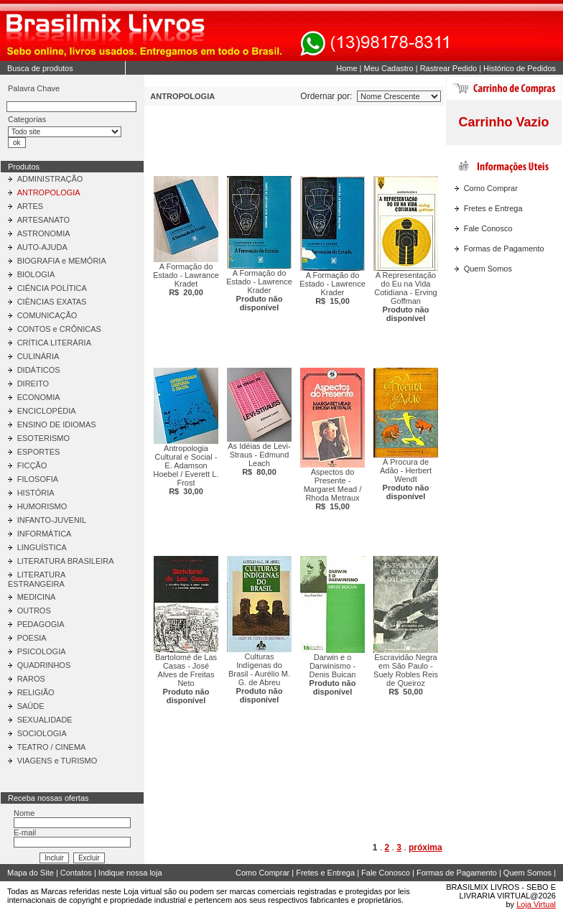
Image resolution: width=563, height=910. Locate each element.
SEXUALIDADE (45, 719)
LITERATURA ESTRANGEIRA (36, 579)
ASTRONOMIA (43, 233)
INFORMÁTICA (44, 533)
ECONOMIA (38, 397)
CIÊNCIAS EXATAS (52, 301)
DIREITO (33, 383)
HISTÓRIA (36, 492)
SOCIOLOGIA (42, 733)
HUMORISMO (42, 506)
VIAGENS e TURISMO (57, 760)
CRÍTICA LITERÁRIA (54, 342)
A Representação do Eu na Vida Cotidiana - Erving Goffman (405, 296)
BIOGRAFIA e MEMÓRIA (61, 260)
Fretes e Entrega (493, 208)
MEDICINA (36, 597)
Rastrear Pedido (449, 68)
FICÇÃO (32, 465)
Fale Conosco (488, 228)
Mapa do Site (30, 872)
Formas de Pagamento (504, 248)
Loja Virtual (536, 904)
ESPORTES (38, 451)
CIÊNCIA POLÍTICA (52, 288)
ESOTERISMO (43, 438)
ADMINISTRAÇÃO (50, 179)
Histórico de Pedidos (519, 68)
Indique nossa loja (130, 872)
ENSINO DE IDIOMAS (56, 424)
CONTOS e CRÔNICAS (59, 329)
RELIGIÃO (36, 692)
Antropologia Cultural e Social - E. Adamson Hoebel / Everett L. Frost (185, 470)
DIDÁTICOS (38, 370)
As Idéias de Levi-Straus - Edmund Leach (259, 459)
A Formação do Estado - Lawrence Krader (259, 290)
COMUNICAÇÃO (47, 315)
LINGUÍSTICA (42, 547)
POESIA (32, 637)
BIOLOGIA (36, 274)
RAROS (31, 678)
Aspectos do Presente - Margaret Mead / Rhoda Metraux (333, 489)
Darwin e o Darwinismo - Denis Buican (333, 674)
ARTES (30, 206)
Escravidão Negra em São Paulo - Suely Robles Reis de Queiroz (405, 674)
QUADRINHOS (44, 665)
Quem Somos (488, 268)
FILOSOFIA (37, 479)
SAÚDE (31, 706)
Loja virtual (143, 891)
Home (346, 68)
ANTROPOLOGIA (48, 192)
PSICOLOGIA (41, 651)
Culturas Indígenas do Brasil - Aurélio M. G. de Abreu (259, 678)
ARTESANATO (43, 219)
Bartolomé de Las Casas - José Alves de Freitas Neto (186, 679)
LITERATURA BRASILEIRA (65, 561)
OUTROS (34, 610)
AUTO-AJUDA (42, 247)
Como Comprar (491, 188)
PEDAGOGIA (41, 624)
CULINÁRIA (38, 356)
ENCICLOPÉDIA (46, 411)
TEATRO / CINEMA (51, 747)
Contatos (76, 872)
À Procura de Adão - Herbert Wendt (406, 479)
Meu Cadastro (389, 68)
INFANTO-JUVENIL (51, 520)
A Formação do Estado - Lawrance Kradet (186, 279)
